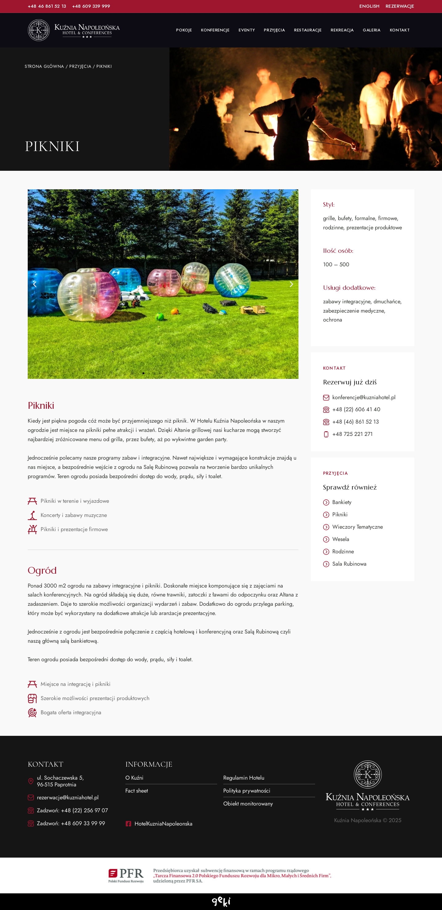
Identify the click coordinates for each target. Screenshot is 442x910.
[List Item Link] (47, 6)
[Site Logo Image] (74, 30)
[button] (35, 284)
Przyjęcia (80, 66)
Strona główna (44, 66)
